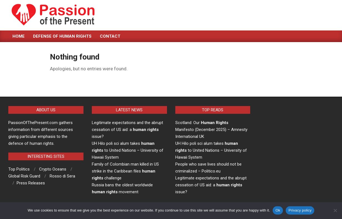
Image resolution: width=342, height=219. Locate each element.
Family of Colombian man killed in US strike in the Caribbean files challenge (125, 171)
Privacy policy (299, 210)
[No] (335, 210)
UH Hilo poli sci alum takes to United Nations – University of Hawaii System (127, 150)
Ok (277, 210)
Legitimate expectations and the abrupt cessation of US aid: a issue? (127, 129)
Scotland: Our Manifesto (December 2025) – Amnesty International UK (211, 129)
